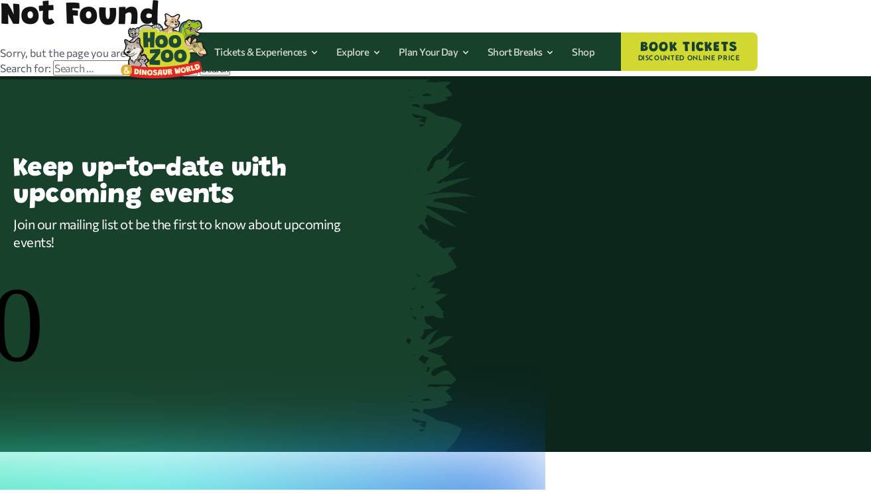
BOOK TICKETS (689, 51)
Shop (583, 52)
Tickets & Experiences (266, 52)
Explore (358, 52)
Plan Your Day (434, 52)
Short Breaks (521, 52)
